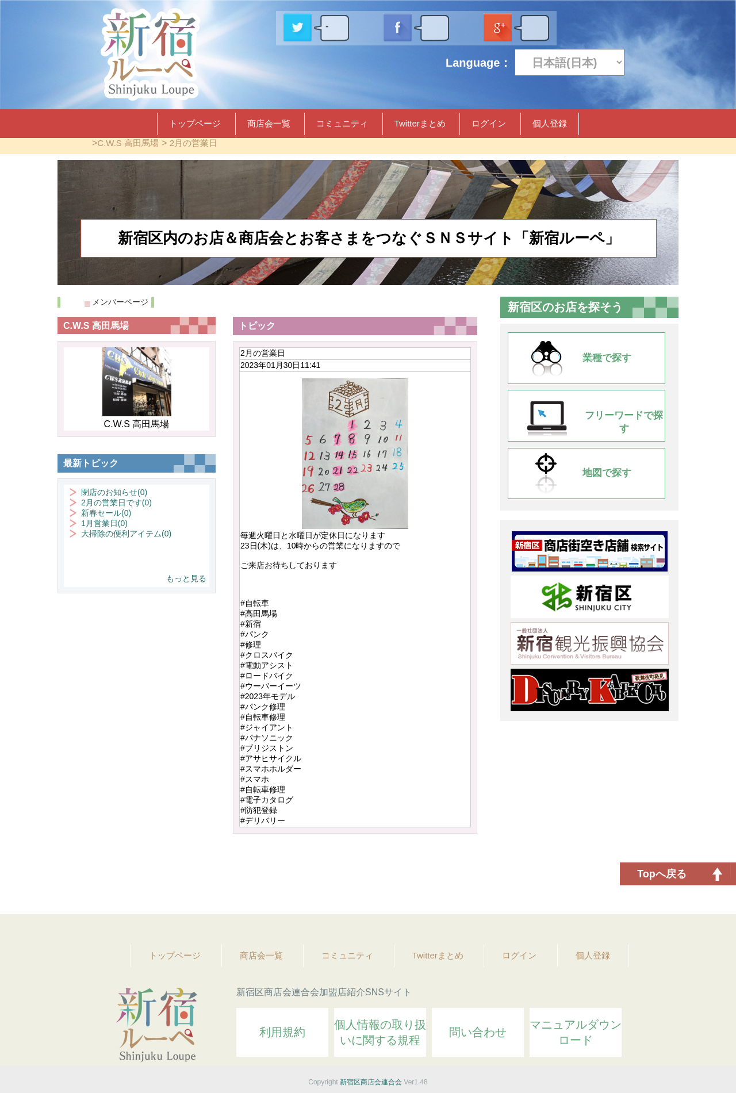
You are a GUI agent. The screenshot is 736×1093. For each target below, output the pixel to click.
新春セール (106, 512)
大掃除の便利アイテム (126, 533)
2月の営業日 (193, 143)
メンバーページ (120, 301)
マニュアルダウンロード (576, 1032)
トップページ (195, 123)
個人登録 (549, 123)
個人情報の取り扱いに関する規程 (380, 1032)
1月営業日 (104, 523)
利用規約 (282, 1032)
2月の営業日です (116, 502)
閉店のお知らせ (114, 492)
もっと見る (186, 578)
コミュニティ (342, 123)
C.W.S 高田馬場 (128, 143)
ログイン (488, 123)
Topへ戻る (662, 874)
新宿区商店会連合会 (371, 1082)
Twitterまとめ (420, 123)
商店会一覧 (268, 123)
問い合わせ (478, 1032)
